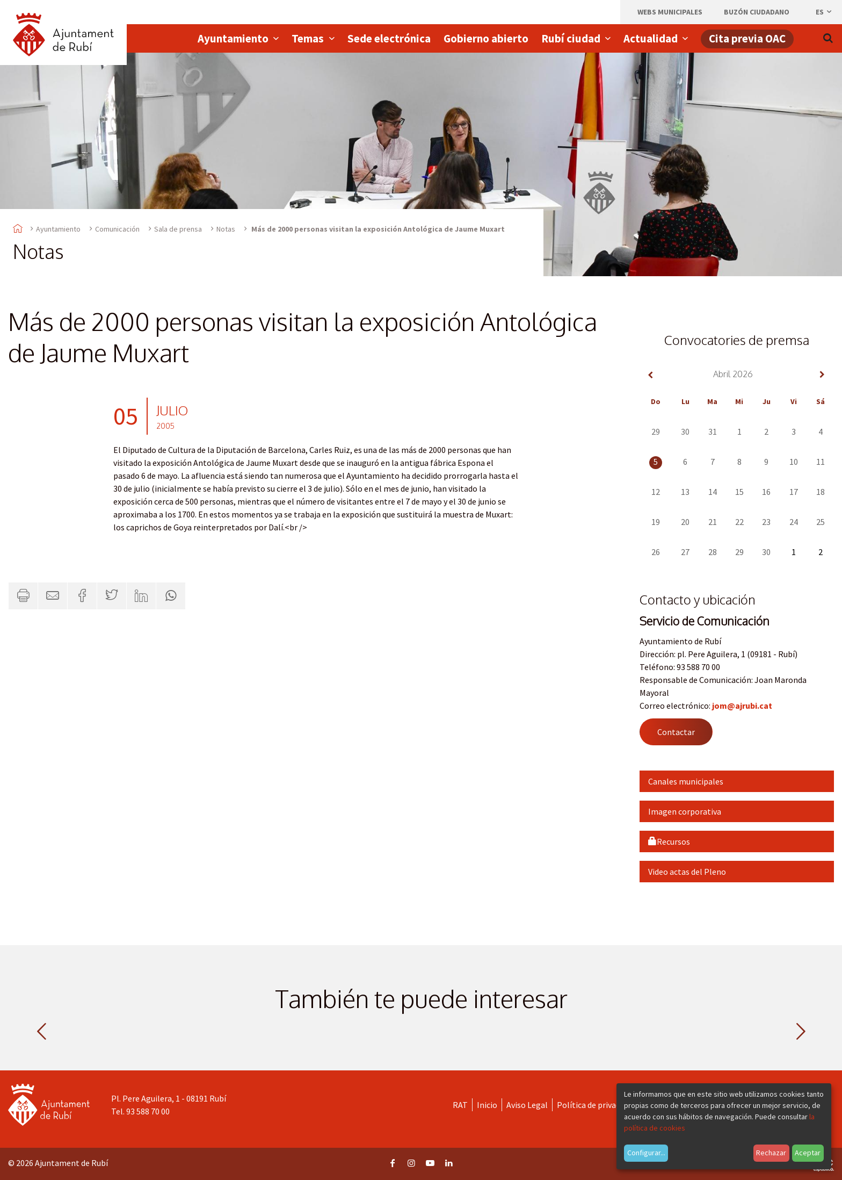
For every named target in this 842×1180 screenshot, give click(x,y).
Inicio (487, 1104)
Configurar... (646, 1152)
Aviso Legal (527, 1104)
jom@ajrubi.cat (742, 705)
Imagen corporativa (684, 811)
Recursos (669, 841)
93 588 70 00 (148, 1111)
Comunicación (117, 229)
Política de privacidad (596, 1104)
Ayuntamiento (58, 229)
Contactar (676, 731)
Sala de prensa (178, 229)
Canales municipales (685, 781)
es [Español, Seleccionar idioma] (824, 12)
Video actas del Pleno (687, 871)
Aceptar (808, 1152)
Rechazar (771, 1152)
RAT (460, 1104)
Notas (225, 229)
